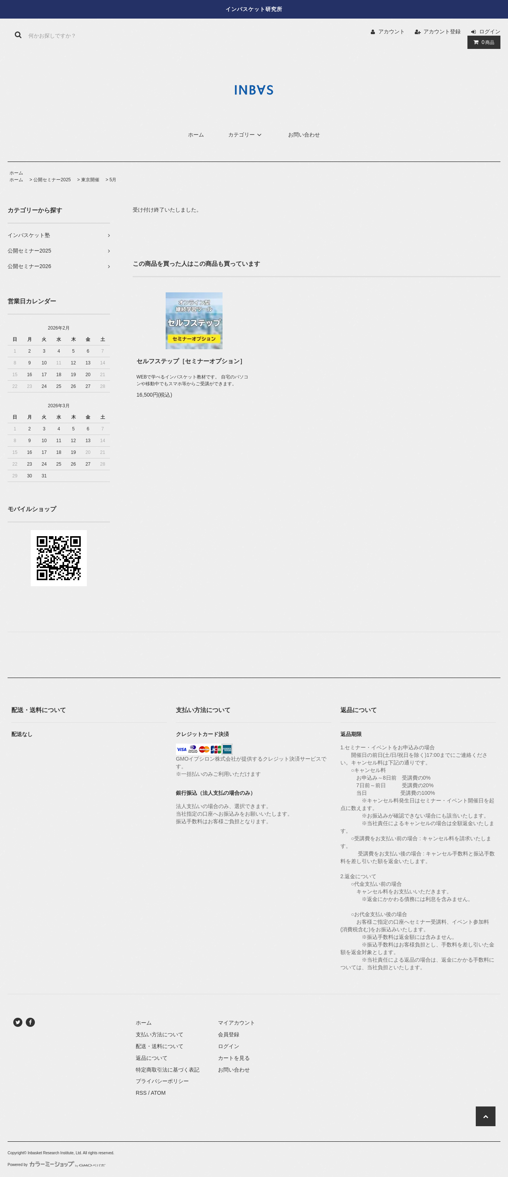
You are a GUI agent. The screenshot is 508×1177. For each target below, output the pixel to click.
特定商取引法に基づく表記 (167, 1070)
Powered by (56, 1165)
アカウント (391, 31)
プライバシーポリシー (162, 1081)
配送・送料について (159, 1046)
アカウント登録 (442, 31)
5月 (113, 179)
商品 (482, 42)
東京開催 (90, 179)
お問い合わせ (304, 135)
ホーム (196, 135)
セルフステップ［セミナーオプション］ (191, 361)
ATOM (158, 1093)
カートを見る (234, 1058)
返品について (152, 1058)
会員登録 (228, 1034)
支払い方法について (159, 1034)
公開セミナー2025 (52, 179)
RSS (141, 1093)
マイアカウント (236, 1023)
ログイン (489, 31)
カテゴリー (246, 135)
